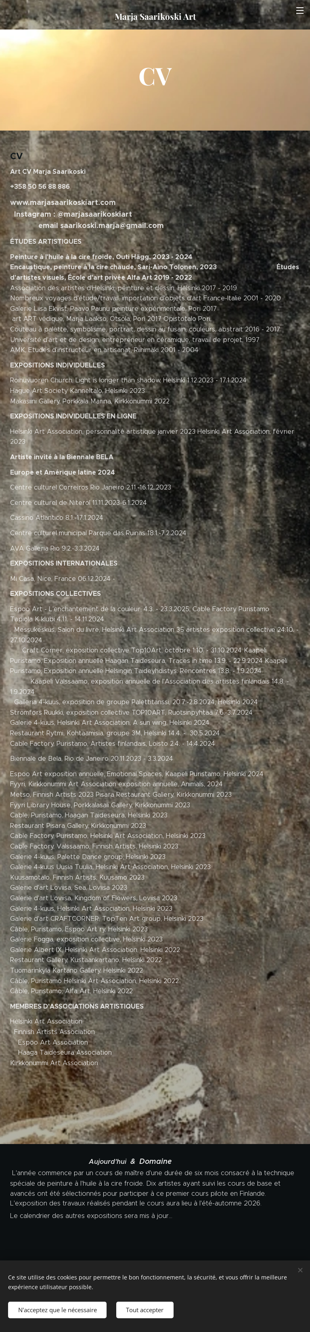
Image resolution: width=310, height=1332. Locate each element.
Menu (300, 10)
